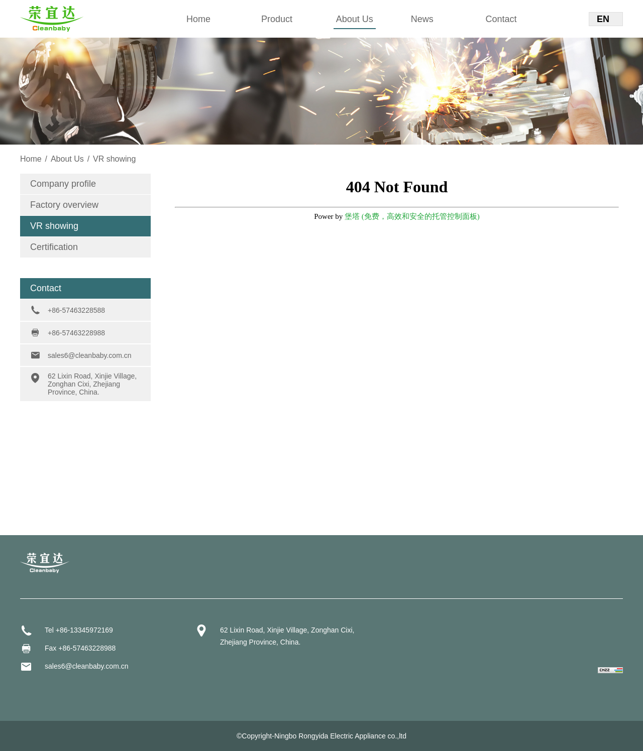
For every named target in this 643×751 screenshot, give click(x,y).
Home (198, 19)
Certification (54, 247)
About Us (354, 19)
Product (276, 19)
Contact (501, 19)
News (422, 19)
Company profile (63, 184)
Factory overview (64, 205)
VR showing (54, 226)
